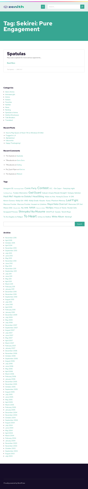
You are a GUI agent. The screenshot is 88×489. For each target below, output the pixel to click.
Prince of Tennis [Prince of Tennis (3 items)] (60, 208)
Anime (7, 97)
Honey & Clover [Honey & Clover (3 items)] (62, 196)
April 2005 (9, 402)
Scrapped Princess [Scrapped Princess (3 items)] (10, 212)
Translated (9, 120)
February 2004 (10, 438)
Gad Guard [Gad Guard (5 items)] (34, 192)
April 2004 (9, 433)
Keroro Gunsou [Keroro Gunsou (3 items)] (9, 200)
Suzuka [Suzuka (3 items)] (57, 212)
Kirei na (22, 169)
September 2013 (11, 250)
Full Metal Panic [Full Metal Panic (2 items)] (7, 193)
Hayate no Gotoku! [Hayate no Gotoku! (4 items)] (23, 196)
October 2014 (10, 243)
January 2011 (9, 289)
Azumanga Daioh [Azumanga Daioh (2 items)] (19, 188)
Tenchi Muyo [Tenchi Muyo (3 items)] (66, 212)
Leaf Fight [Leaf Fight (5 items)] (72, 200)
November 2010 (11, 294)
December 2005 (11, 382)
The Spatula (10, 156)
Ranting (8, 110)
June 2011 (8, 276)
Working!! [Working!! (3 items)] (68, 217)
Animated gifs (10, 94)
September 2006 (11, 358)
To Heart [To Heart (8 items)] (30, 216)
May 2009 (9, 320)
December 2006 (11, 351)
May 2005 (8, 400)
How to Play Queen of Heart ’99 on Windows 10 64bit (24, 133)
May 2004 (9, 430)
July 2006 (9, 364)
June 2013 (9, 256)
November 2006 (11, 353)
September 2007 (11, 328)
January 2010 (10, 312)
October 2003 (10, 448)
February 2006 (10, 376)
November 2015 (10, 238)
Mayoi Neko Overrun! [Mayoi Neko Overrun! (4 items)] (57, 204)
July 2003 (8, 456)
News (7, 107)
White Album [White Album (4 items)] (58, 216)
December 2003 (11, 443)
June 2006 (9, 366)
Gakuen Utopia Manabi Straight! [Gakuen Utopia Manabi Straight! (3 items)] (54, 193)
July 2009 (9, 317)
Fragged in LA (11, 135)
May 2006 (9, 369)
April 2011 (8, 281)
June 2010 (9, 304)
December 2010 (11, 292)
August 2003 (10, 454)
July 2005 (8, 394)
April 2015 (8, 240)
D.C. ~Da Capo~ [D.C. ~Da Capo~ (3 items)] (56, 188)
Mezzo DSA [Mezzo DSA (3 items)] (7, 208)
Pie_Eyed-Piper (11, 169)
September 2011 (11, 271)
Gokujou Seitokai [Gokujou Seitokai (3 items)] (74, 193)
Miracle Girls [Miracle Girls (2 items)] (16, 208)
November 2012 (10, 261)
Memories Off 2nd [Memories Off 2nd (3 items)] (75, 204)
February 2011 (10, 287)
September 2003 (11, 451)
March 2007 (9, 343)
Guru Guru (21, 160)
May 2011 (8, 279)
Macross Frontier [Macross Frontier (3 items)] (9, 204)
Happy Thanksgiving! (13, 143)
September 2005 (11, 389)
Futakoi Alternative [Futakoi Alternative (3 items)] (20, 193)
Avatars (7, 100)
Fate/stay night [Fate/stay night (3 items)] (69, 188)
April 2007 (9, 340)
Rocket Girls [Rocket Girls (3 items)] (72, 208)
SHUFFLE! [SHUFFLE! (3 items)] (50, 212)
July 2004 (9, 425)
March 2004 (9, 435)
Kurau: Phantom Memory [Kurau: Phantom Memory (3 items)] (55, 200)
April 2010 (8, 307)
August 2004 (10, 423)
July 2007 (8, 333)
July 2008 (9, 322)
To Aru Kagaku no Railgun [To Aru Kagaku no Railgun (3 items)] (13, 217)
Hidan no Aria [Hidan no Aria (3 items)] (50, 196)
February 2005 (10, 407)
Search (79, 224)
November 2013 (10, 248)
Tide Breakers (10, 117)
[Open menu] (41, 7)
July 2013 (8, 253)
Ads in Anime (9, 92)
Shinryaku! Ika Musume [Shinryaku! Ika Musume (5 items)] (32, 211)
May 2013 (8, 258)
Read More (11, 64)
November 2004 (11, 415)
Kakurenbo (10, 140)
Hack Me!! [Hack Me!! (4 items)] (8, 196)
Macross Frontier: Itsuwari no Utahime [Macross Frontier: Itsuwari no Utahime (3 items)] (31, 204)
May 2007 (8, 338)
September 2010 (11, 297)
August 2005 (10, 392)
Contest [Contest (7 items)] (43, 188)
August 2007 (10, 330)
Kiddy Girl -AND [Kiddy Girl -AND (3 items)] (22, 200)
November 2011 (10, 269)
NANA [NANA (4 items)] (32, 207)
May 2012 (8, 266)
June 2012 (9, 263)
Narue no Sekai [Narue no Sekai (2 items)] (40, 208)
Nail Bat (8, 105)
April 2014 (8, 245)
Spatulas (16, 53)
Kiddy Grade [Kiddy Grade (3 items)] (33, 200)
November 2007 (11, 325)
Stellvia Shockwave (12, 115)
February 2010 (10, 310)
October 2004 (10, 418)
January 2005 (10, 410)
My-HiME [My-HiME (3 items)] (24, 208)
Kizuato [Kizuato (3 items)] (42, 200)
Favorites (8, 102)
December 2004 (11, 412)
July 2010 (8, 302)
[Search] (82, 7)
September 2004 (11, 420)
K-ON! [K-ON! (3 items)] (71, 196)
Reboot (19, 174)
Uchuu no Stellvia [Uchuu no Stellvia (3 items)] (44, 217)
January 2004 (10, 441)
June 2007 (9, 335)
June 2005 (9, 397)
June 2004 (9, 428)
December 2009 (11, 315)
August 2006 (10, 361)
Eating (19, 165)
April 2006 (9, 371)
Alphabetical (10, 138)
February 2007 (10, 346)
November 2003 (11, 446)
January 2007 (10, 348)
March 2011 (9, 284)
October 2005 (10, 387)
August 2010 (9, 299)
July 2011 (8, 274)
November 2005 (11, 384)
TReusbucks (10, 160)
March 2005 (9, 405)
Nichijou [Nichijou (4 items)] (49, 207)
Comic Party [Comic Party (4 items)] (30, 188)
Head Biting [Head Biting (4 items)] (38, 196)
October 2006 (10, 356)
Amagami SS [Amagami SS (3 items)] (8, 188)
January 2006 (10, 379)
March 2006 (9, 374)
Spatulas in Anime (11, 112)
